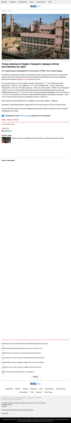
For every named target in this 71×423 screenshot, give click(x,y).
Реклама (4, 406)
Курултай (4, 2)
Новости (9, 11)
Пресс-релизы (61, 389)
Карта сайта (5, 413)
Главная (4, 11)
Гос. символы (23, 392)
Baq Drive (39, 392)
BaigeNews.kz (21, 79)
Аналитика (13, 2)
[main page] (35, 7)
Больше (35, 376)
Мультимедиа (23, 2)
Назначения (9, 389)
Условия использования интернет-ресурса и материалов (17, 410)
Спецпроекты (49, 389)
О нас (32, 392)
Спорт (31, 2)
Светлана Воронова (8, 124)
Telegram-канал (24, 116)
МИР (49, 2)
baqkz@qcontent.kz (7, 404)
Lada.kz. (38, 79)
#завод (9, 119)
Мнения (25, 389)
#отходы (15, 119)
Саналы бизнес (40, 2)
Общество (33, 389)
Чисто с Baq (48, 392)
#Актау (4, 119)
